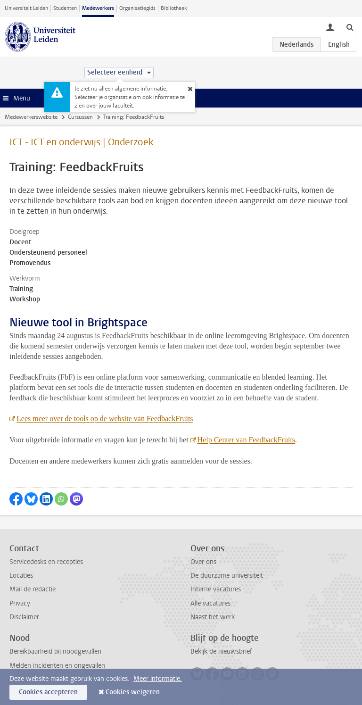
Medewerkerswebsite (31, 117)
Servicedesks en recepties (46, 561)
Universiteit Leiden (26, 8)
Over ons (203, 561)
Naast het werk (212, 617)
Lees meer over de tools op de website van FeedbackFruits (104, 419)
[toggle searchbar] (349, 26)
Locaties (21, 575)
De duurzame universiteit (226, 575)
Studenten (65, 8)
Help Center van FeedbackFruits (246, 440)
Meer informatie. (157, 678)
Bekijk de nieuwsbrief (221, 651)
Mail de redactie (32, 589)
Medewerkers (98, 8)
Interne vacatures (215, 589)
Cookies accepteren (48, 692)
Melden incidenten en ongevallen (57, 665)
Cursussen (80, 117)
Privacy (19, 603)
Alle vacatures (210, 603)
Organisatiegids (137, 8)
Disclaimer (24, 617)
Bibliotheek (174, 8)
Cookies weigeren (133, 692)
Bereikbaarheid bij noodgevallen (55, 651)
